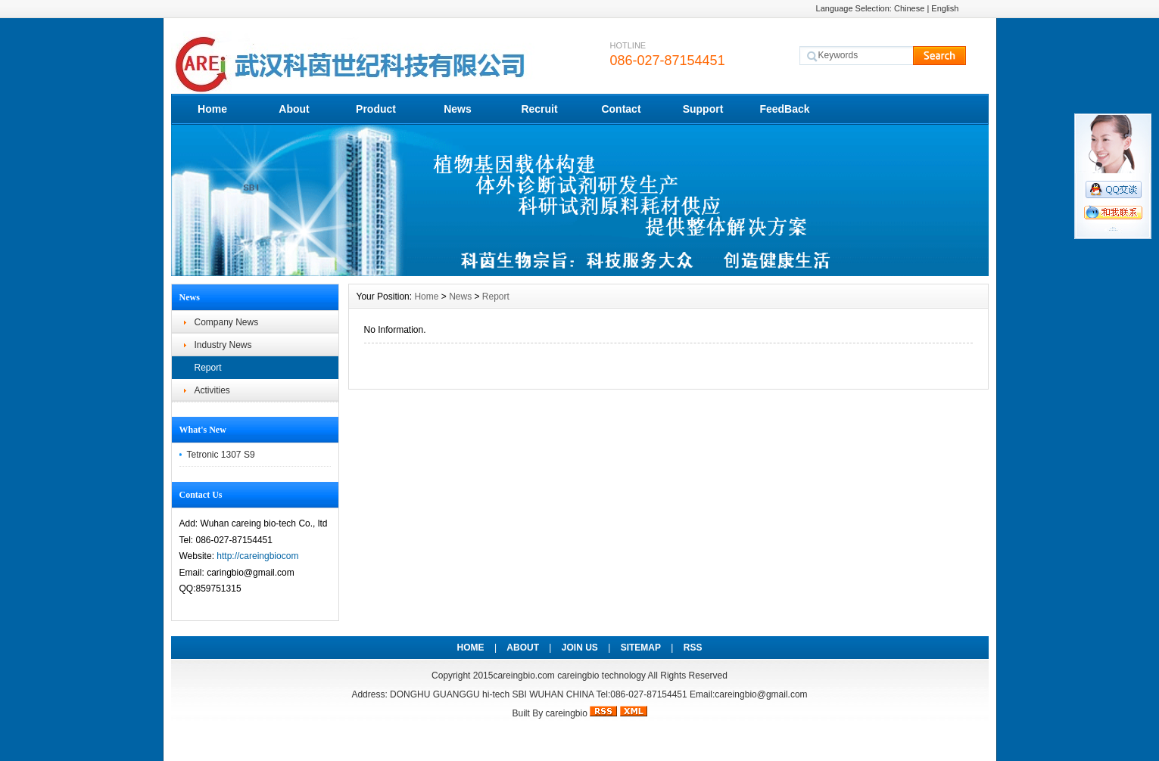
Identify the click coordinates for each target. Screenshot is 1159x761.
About (294, 109)
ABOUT (522, 647)
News (458, 109)
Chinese (909, 8)
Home (212, 109)
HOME (470, 647)
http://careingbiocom (257, 556)
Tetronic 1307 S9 (221, 454)
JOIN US (580, 647)
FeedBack (784, 109)
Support (703, 109)
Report (208, 367)
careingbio (566, 713)
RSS (693, 647)
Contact (620, 109)
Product (376, 109)
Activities (212, 390)
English (944, 8)
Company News (227, 322)
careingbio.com (523, 675)
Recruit (539, 109)
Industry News (223, 345)
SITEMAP (641, 647)
